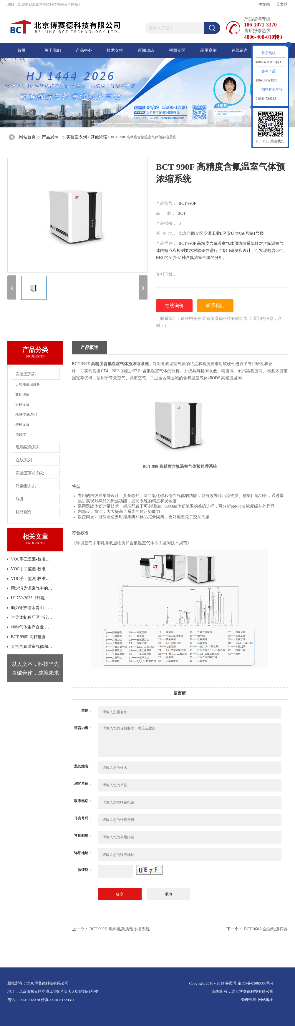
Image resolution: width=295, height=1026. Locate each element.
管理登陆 (248, 999)
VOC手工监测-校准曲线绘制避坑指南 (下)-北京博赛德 (32, 578)
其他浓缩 (99, 137)
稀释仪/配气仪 (26, 415)
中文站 (264, 4)
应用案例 (208, 50)
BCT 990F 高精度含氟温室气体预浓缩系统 (32, 637)
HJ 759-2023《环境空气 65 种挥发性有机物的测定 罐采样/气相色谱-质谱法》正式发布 (32, 598)
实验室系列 (76, 137)
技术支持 (115, 50)
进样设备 (22, 425)
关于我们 (52, 50)
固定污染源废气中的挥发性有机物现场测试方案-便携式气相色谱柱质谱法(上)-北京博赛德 (32, 588)
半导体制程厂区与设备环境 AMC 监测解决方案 (32, 617)
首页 (21, 50)
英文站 (282, 4)
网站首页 (27, 137)
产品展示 (50, 137)
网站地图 (266, 999)
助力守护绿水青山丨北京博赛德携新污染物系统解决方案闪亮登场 (32, 608)
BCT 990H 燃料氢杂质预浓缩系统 (119, 929)
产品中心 (84, 50)
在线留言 (239, 50)
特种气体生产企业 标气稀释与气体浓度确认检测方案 (32, 627)
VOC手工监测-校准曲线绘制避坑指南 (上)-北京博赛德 (32, 559)
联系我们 (215, 305)
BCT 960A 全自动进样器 (266, 929)
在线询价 (174, 305)
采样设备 (22, 405)
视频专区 (177, 50)
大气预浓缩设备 (27, 385)
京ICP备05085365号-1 (256, 983)
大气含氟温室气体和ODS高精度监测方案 (32, 646)
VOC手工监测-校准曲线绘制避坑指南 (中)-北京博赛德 (32, 569)
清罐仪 (20, 435)
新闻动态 (146, 50)
